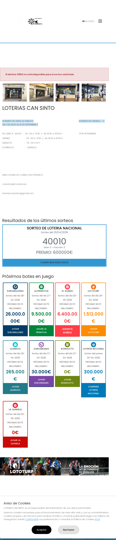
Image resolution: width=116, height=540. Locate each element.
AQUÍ (97, 519)
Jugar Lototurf (93, 330)
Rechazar (68, 530)
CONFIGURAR (32, 519)
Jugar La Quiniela (15, 442)
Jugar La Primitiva (41, 330)
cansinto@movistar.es (14, 184)
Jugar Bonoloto (67, 381)
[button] (8, 96)
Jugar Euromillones (15, 330)
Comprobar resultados (54, 262)
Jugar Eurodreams (41, 381)
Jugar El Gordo (67, 330)
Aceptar (42, 530)
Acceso (88, 21)
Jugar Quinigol (15, 388)
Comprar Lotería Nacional (93, 390)
